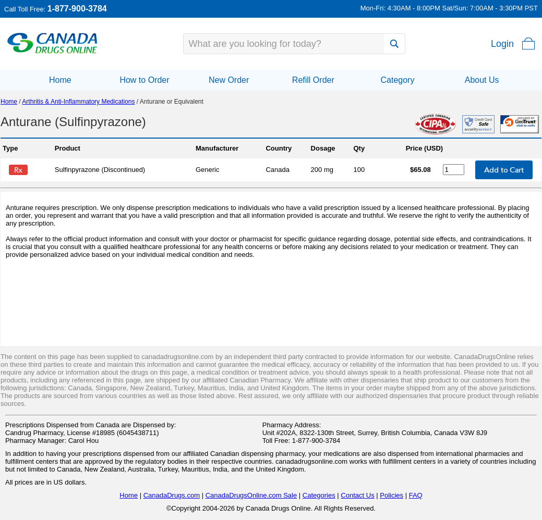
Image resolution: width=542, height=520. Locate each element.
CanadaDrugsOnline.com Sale (251, 495)
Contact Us (357, 495)
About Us (482, 80)
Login (502, 44)
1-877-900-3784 (77, 8)
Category (397, 80)
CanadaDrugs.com (171, 495)
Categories (319, 495)
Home (60, 80)
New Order (229, 80)
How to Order (144, 80)
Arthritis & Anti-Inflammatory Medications (78, 101)
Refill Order (313, 80)
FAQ (416, 495)
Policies (391, 495)
